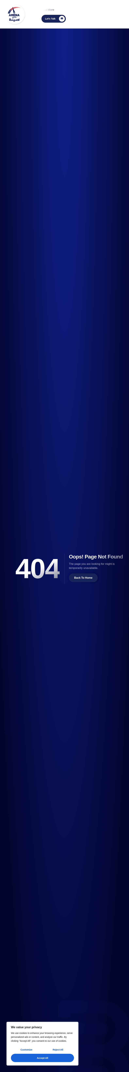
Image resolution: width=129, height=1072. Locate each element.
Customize (26, 1049)
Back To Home (83, 577)
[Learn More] (53, 19)
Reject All (58, 1049)
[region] (42, 1043)
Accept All (42, 1058)
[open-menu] (123, 13)
